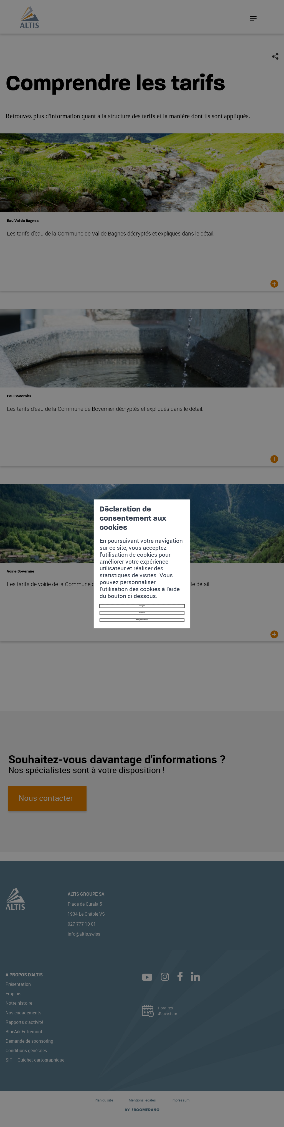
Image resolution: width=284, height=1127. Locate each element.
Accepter (142, 575)
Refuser (142, 586)
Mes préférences (142, 597)
